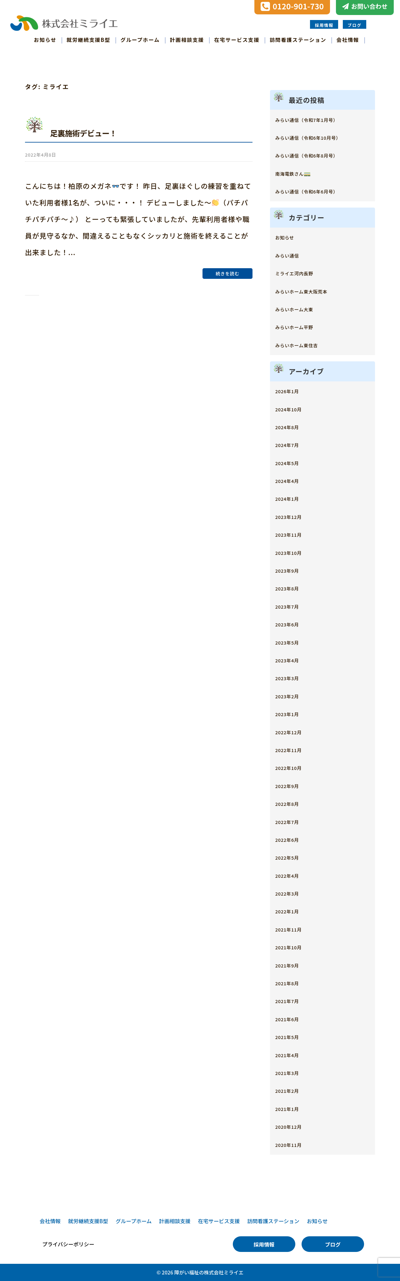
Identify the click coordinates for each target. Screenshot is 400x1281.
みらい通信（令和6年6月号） (318, 190)
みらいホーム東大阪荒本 (311, 290)
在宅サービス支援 (236, 39)
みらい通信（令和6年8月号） (318, 154)
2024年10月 (293, 408)
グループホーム (140, 39)
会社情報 (348, 39)
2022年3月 (291, 892)
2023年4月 (291, 659)
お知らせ (45, 39)
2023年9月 (291, 569)
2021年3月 (291, 1072)
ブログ (355, 25)
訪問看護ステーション (298, 39)
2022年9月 (291, 785)
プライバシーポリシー (68, 1244)
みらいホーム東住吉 (304, 344)
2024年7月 (291, 444)
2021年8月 (291, 982)
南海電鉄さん (298, 172)
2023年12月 (293, 515)
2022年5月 (291, 857)
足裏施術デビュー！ (93, 131)
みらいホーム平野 (301, 326)
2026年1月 (291, 390)
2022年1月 (291, 910)
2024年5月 (291, 462)
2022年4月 (291, 874)
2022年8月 (291, 802)
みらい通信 (291, 254)
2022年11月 (293, 749)
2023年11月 (293, 533)
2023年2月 (291, 695)
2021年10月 (293, 946)
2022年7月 (291, 821)
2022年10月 (293, 767)
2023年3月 (291, 677)
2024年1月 (291, 498)
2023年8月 (291, 587)
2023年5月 (291, 641)
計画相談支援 (187, 39)
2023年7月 (291, 605)
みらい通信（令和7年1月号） (318, 118)
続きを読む (227, 271)
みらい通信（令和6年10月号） (320, 136)
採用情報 (324, 25)
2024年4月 (291, 480)
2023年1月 (291, 713)
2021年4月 (291, 1054)
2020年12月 (293, 1125)
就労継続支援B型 (88, 39)
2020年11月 (293, 1143)
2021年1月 (291, 1108)
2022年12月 (293, 731)
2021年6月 (291, 1018)
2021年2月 (291, 1090)
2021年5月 (291, 1036)
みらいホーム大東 (301, 308)
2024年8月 (291, 426)
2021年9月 (291, 964)
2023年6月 (291, 623)
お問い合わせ (369, 6)
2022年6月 (291, 838)
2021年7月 (291, 1000)
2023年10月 (293, 551)
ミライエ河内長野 (301, 272)
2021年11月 (293, 928)
